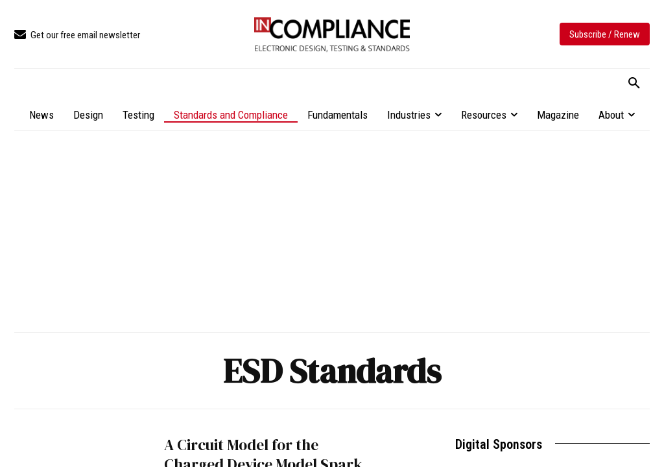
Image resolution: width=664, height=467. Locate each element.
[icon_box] (77, 35)
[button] (634, 83)
